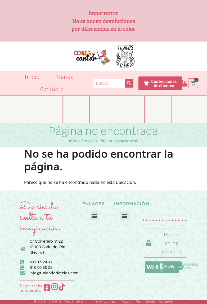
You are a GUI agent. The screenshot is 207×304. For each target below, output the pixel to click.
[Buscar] (129, 83)
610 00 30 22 (41, 268)
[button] (94, 215)
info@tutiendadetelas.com (54, 273)
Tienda (65, 77)
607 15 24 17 (41, 262)
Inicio (32, 77)
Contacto (52, 89)
